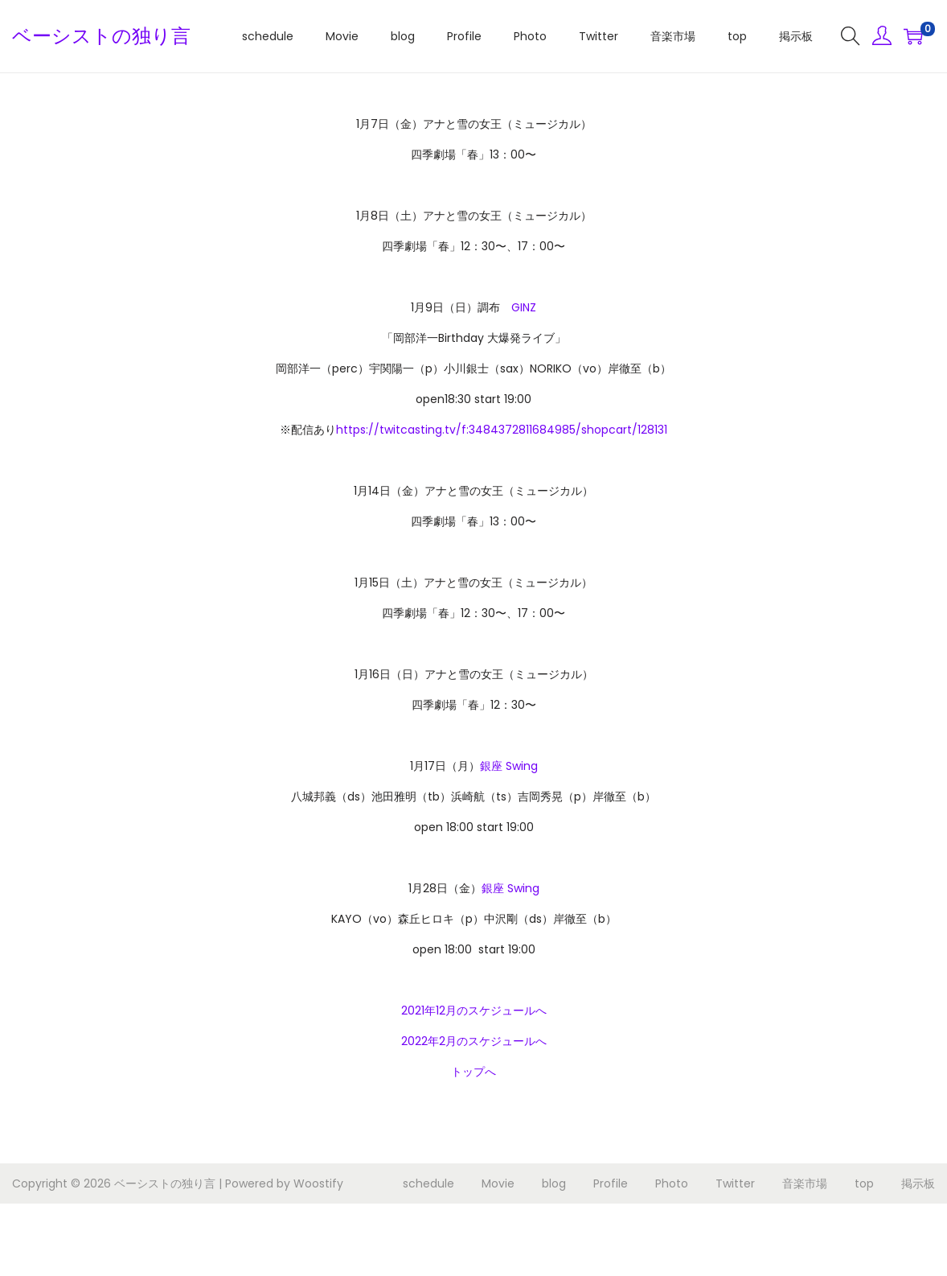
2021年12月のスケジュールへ (474, 1010)
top (864, 1183)
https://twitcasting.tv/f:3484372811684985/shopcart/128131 (501, 430)
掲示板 (918, 1183)
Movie (498, 1183)
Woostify (318, 1183)
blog (554, 1183)
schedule (428, 1183)
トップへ (473, 1072)
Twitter (735, 1183)
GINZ (523, 307)
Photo (671, 1183)
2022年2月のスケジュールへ (474, 1041)
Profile (610, 1183)
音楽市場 (804, 1183)
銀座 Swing (509, 766)
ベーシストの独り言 (101, 36)
